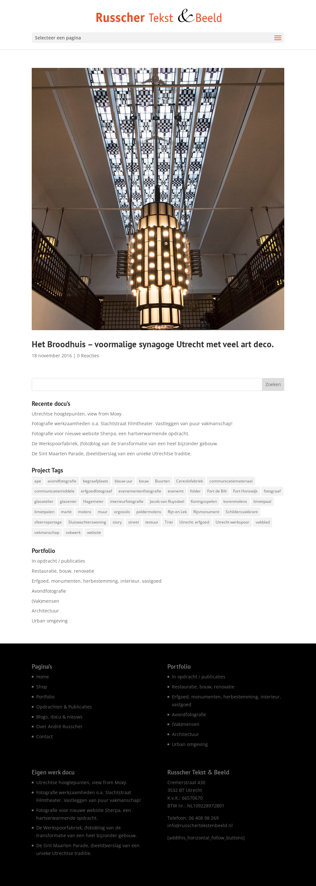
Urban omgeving (50, 621)
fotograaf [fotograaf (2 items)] (272, 491)
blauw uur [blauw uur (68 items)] (123, 481)
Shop (41, 687)
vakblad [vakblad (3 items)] (263, 522)
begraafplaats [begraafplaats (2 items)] (95, 481)
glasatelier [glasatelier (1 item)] (43, 501)
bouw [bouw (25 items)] (144, 481)
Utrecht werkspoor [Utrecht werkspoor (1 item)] (232, 522)
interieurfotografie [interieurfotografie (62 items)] (126, 501)
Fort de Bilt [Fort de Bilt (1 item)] (217, 491)
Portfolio (45, 697)
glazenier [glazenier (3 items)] (68, 501)
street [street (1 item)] (133, 522)
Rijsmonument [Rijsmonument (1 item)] (206, 511)
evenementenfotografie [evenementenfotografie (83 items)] (140, 491)
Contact (44, 736)
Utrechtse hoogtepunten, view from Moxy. (77, 414)
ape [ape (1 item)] (37, 481)
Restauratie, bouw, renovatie (63, 571)
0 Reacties (88, 355)
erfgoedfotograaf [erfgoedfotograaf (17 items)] (96, 491)
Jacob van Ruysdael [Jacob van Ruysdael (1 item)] (167, 501)
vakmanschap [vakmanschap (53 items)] (46, 532)
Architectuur (45, 611)
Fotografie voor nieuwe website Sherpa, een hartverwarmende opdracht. (110, 433)
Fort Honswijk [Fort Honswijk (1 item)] (245, 491)
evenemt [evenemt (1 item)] (176, 491)
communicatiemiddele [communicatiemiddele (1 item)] (54, 491)
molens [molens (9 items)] (84, 511)
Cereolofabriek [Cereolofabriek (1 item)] (189, 481)
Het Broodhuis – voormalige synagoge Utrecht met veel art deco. (153, 344)
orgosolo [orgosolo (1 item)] (122, 511)
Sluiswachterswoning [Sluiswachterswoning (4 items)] (87, 522)
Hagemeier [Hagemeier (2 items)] (93, 501)
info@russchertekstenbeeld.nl (200, 825)
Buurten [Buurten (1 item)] (162, 481)
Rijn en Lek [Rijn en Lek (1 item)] (177, 511)
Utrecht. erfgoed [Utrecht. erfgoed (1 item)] (194, 522)
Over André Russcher (59, 726)
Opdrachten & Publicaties (64, 707)
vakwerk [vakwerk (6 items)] (73, 532)
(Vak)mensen (45, 601)
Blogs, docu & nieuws (59, 717)
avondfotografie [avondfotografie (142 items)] (62, 481)
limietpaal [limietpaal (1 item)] (262, 501)
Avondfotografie (49, 591)
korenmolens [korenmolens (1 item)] (235, 501)
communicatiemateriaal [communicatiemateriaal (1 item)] (231, 481)
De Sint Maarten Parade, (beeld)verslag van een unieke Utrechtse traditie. (112, 453)
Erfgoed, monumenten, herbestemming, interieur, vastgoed (97, 581)
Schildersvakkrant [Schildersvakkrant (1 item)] (242, 511)
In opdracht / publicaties (58, 561)
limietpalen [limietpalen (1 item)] (44, 511)
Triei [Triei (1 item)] (169, 522)
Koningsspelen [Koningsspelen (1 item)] (204, 501)
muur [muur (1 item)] (102, 511)
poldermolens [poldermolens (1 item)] (148, 511)
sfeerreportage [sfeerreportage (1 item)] (48, 522)
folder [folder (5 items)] (195, 491)
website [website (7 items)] (94, 532)
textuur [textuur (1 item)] (151, 522)
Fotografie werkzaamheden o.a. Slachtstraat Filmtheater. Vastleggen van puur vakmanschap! (132, 423)
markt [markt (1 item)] (66, 511)
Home (42, 677)
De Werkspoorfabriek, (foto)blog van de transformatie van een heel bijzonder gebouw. (125, 443)
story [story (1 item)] (117, 522)
